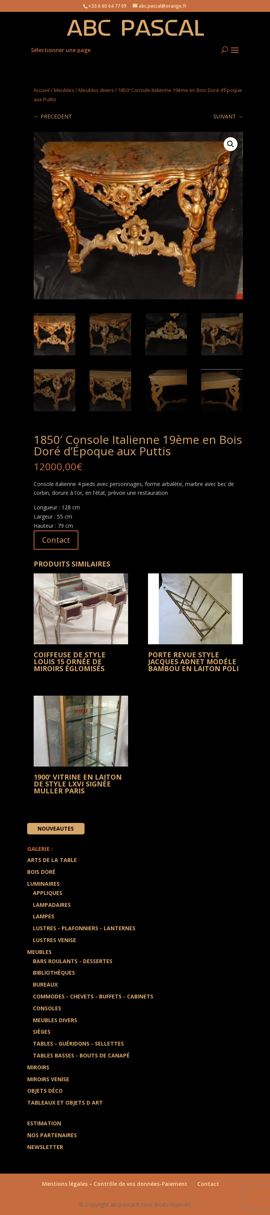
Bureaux (45, 984)
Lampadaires (52, 904)
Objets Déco (45, 1090)
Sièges (41, 1031)
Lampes (43, 916)
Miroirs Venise (48, 1079)
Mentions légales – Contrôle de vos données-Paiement (114, 1183)
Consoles (47, 1008)
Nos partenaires (52, 1135)
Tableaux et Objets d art (65, 1102)
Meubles (64, 90)
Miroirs (38, 1067)
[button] (230, 144)
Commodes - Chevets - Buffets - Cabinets (93, 996)
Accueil (42, 90)
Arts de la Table (52, 860)
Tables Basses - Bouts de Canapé (81, 1055)
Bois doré (41, 871)
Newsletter (45, 1147)
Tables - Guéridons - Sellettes (78, 1043)
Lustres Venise (54, 940)
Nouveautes (55, 828)
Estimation (44, 1123)
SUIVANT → (228, 116)
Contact (56, 540)
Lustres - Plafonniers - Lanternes (84, 928)
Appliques (47, 892)
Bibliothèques (54, 972)
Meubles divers (96, 90)
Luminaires (43, 883)
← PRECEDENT (53, 116)
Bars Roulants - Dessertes (72, 961)
